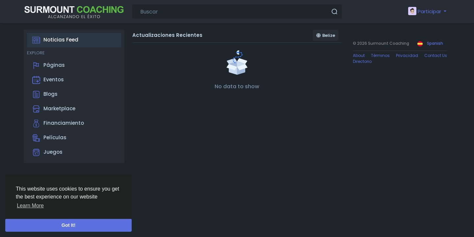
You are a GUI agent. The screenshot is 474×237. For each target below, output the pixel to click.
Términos (380, 55)
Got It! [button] (68, 225)
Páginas (48, 65)
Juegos (47, 152)
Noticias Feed (55, 40)
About (359, 55)
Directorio (362, 61)
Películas (49, 138)
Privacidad (407, 55)
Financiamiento (58, 123)
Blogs (45, 94)
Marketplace (53, 109)
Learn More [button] (30, 205)
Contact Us (435, 55)
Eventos (48, 80)
